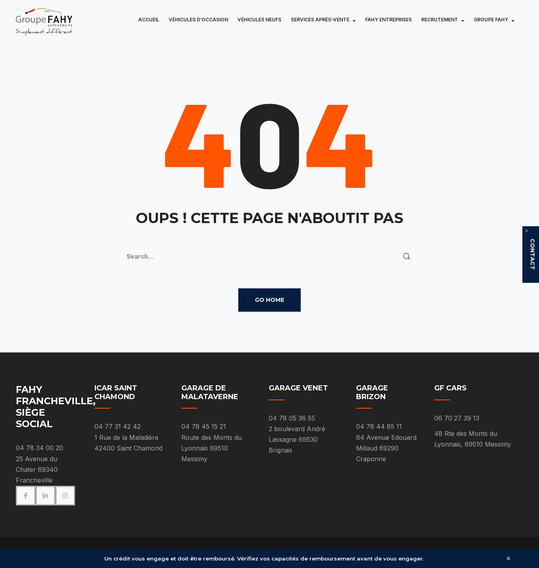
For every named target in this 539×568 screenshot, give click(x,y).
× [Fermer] (508, 559)
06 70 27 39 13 (456, 418)
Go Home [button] (269, 299)
